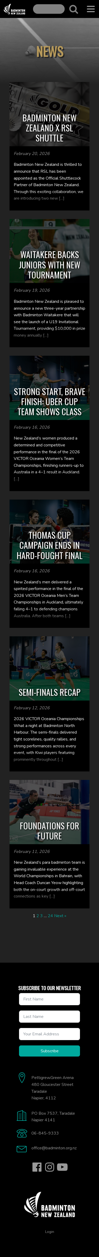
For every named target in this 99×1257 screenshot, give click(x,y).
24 (50, 916)
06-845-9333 (45, 1133)
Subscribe (50, 1051)
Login (49, 1231)
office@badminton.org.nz (54, 1148)
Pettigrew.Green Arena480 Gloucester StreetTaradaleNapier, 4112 (52, 1088)
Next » (60, 916)
